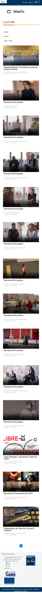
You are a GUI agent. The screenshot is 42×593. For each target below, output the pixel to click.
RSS (31, 2)
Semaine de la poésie (13, 102)
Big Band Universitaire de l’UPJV (18, 493)
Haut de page (9, 554)
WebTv (18, 12)
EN (36, 1)
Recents (21, 36)
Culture (21, 32)
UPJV (37, 2)
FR (40, 1)
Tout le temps (21, 41)
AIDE (25, 2)
